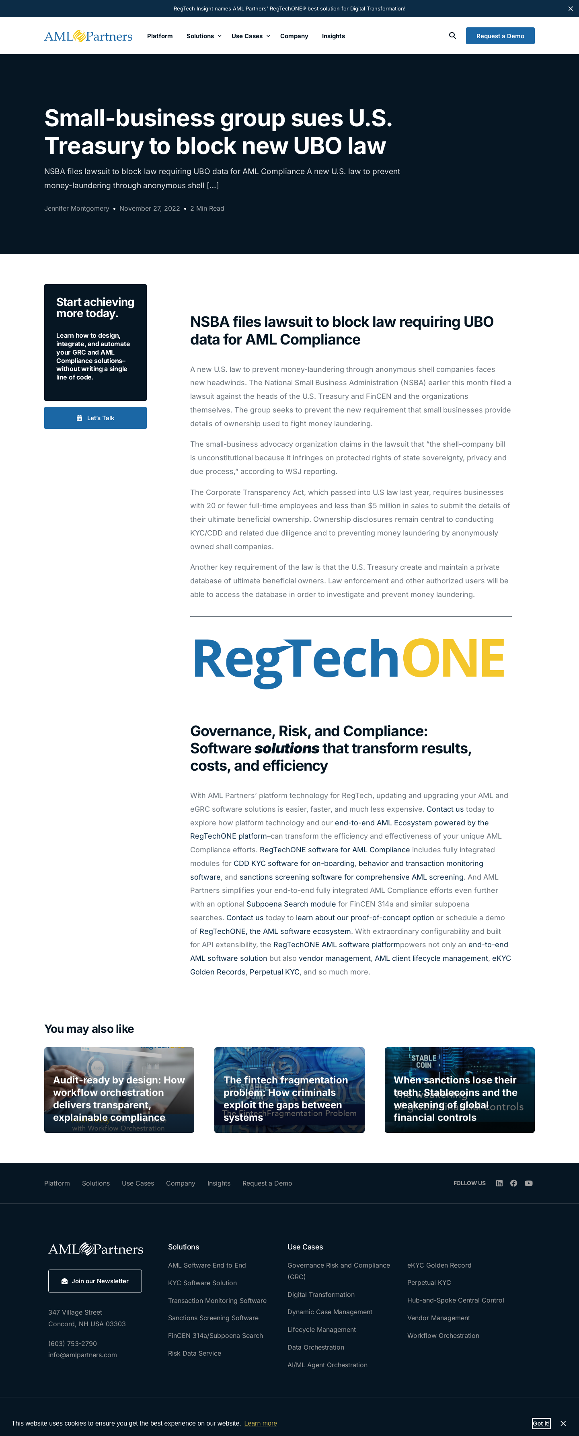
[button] (95, 418)
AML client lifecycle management (431, 958)
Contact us (445, 809)
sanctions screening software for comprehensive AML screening (352, 877)
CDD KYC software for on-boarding (294, 863)
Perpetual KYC (275, 972)
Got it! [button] (541, 1423)
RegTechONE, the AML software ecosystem (275, 931)
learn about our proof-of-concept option (365, 917)
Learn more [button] (260, 1423)
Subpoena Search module (292, 904)
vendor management (335, 958)
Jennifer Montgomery (76, 208)
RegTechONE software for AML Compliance (335, 849)
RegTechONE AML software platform (336, 944)
